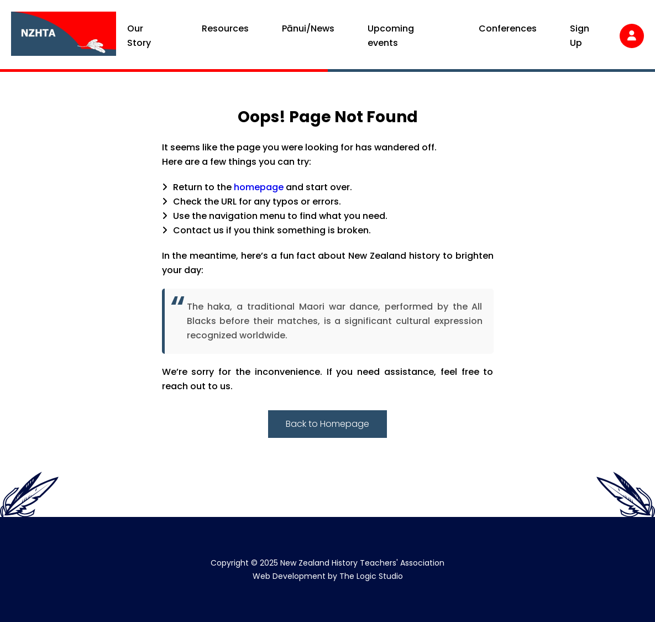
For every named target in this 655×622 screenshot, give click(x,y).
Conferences (508, 28)
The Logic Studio (371, 576)
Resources (225, 28)
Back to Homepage (327, 423)
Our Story (139, 35)
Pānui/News (308, 28)
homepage (259, 187)
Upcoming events (391, 35)
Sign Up (579, 35)
